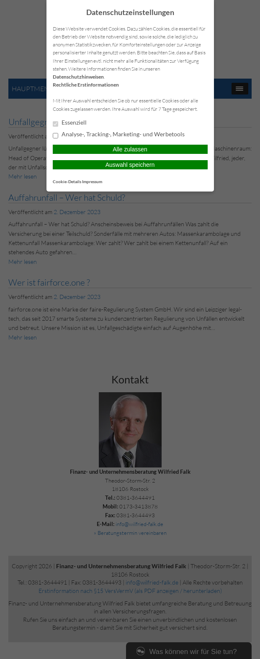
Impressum (92, 181)
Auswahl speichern (130, 164)
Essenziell (70, 123)
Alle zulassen (130, 149)
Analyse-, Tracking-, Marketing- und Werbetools (119, 134)
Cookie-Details (67, 181)
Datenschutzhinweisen (78, 77)
